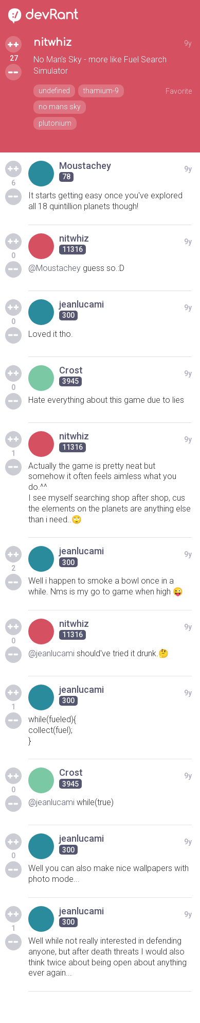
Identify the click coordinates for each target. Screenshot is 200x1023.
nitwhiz (52, 42)
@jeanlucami (51, 653)
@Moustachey (54, 268)
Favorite (179, 91)
